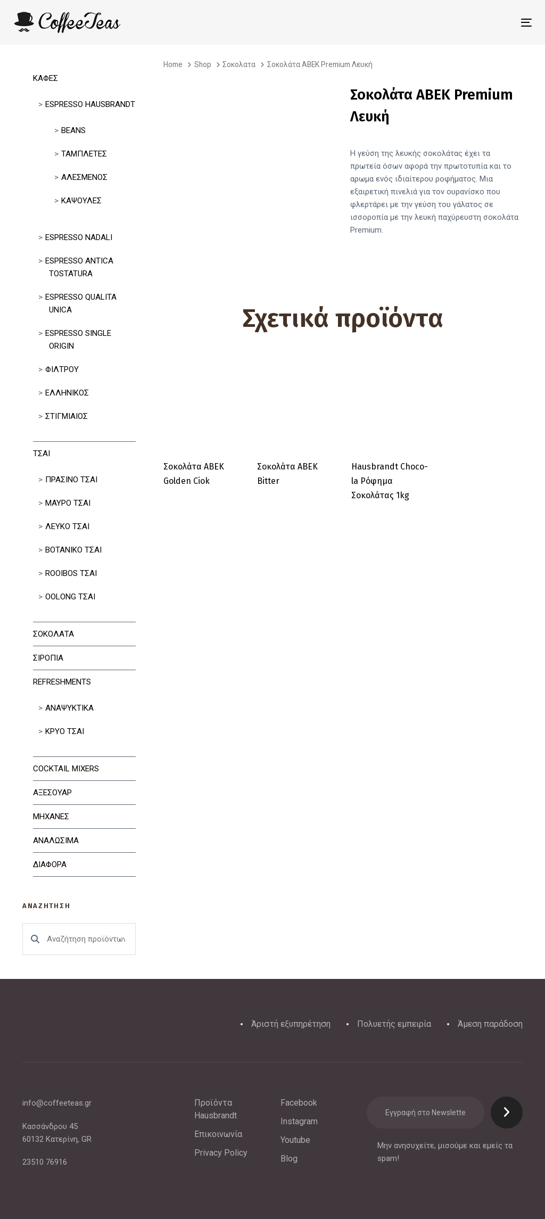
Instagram (299, 1121)
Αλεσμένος (84, 177)
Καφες (45, 78)
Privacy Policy (220, 1153)
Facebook (298, 1103)
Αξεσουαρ (52, 792)
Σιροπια (48, 658)
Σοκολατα (53, 634)
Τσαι (41, 453)
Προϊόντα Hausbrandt (215, 1109)
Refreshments (62, 682)
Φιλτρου (62, 369)
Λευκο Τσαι (67, 526)
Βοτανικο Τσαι (73, 550)
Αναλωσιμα (56, 840)
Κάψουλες (81, 200)
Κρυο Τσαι (64, 731)
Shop (202, 64)
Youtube (295, 1140)
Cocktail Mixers (66, 768)
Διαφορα (50, 864)
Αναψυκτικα (69, 708)
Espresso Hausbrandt (90, 104)
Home (173, 64)
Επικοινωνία (218, 1134)
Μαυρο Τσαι (67, 503)
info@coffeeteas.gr (57, 1103)
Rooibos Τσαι (71, 573)
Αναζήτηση (35, 939)
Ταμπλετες (84, 154)
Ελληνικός (67, 393)
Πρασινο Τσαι (71, 479)
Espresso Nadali (78, 237)
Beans (73, 130)
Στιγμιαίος (66, 416)
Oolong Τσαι (70, 597)
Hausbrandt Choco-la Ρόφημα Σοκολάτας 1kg (389, 481)
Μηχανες (51, 816)
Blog (289, 1159)
